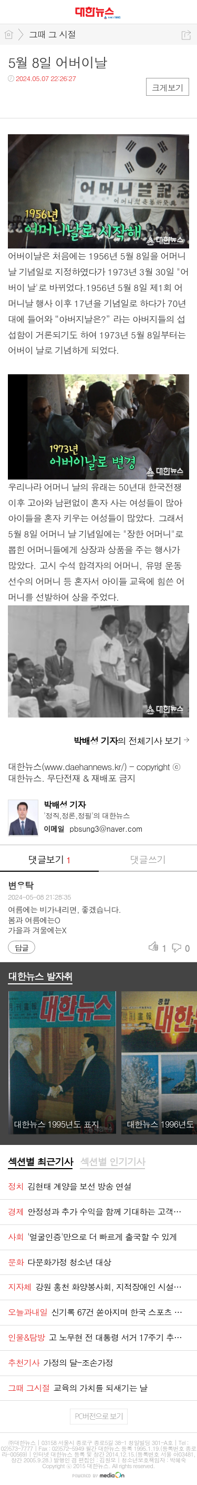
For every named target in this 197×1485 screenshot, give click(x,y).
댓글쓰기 (147, 859)
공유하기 (186, 35)
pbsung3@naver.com (93, 828)
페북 (17, 100)
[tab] (40, 1162)
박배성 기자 (65, 805)
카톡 (59, 100)
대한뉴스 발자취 (40, 976)
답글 (21, 947)
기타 (80, 100)
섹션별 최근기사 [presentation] (40, 1161)
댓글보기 (49, 859)
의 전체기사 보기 (127, 740)
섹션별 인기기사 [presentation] (112, 1161)
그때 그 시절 (52, 34)
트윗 (38, 100)
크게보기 (167, 88)
